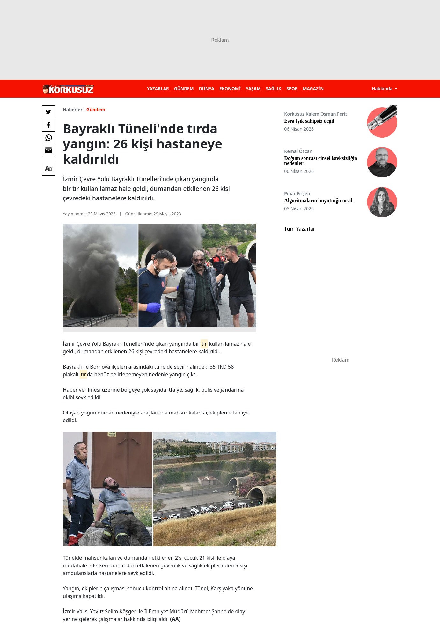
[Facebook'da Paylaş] (48, 125)
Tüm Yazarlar (299, 228)
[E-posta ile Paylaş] (48, 150)
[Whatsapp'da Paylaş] (48, 137)
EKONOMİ (230, 88)
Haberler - (74, 109)
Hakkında (383, 88)
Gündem (95, 109)
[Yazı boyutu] (48, 168)
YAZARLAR (158, 88)
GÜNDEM (184, 88)
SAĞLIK (273, 88)
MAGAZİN (313, 88)
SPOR (292, 88)
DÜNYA (206, 88)
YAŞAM (253, 88)
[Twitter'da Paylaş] (48, 112)
